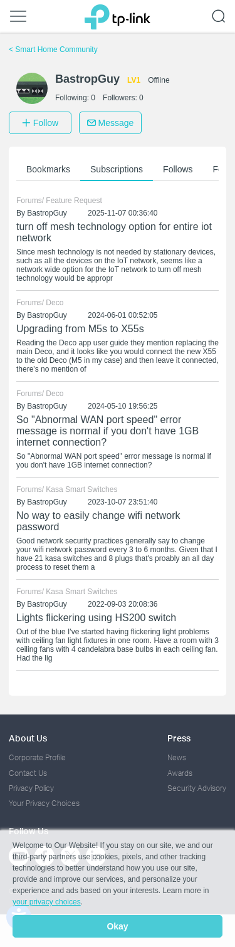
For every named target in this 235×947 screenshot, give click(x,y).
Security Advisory (196, 788)
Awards (179, 773)
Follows (177, 169)
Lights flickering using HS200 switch (96, 617)
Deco (54, 302)
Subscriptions (116, 169)
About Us (28, 738)
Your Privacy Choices (44, 803)
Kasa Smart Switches (81, 489)
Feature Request (74, 200)
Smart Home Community (53, 49)
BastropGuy (46, 213)
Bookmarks (48, 169)
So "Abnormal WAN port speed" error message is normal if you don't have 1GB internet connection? (107, 430)
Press (179, 738)
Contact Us (28, 773)
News (176, 757)
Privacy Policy (31, 788)
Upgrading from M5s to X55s (80, 328)
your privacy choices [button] (47, 901)
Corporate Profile (37, 757)
